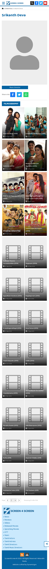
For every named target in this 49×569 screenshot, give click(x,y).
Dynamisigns (32, 564)
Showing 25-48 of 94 (31, 500)
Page (3, 500)
